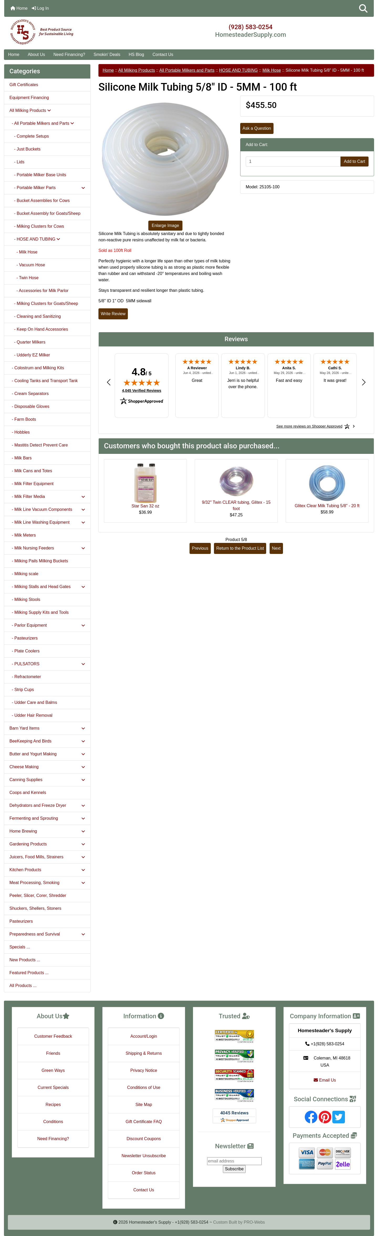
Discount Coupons (144, 1138)
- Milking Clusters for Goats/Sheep (43, 303)
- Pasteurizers (23, 638)
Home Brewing (47, 831)
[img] (141, 382)
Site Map (143, 1104)
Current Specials (53, 1087)
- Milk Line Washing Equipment (47, 522)
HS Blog (136, 54)
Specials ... (19, 947)
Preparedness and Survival (47, 934)
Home (19, 8)
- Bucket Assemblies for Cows (39, 200)
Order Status (144, 1173)
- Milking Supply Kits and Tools (39, 612)
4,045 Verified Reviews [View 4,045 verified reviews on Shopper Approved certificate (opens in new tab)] (141, 390)
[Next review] (364, 382)
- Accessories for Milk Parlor (39, 290)
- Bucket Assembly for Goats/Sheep (44, 213)
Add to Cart (354, 161)
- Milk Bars (20, 458)
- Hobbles (19, 432)
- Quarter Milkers (27, 342)
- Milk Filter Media (47, 496)
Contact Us (163, 54)
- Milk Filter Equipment (31, 483)
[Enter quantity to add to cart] (293, 162)
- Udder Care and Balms (33, 702)
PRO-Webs (254, 1222)
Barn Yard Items (47, 728)
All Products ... (22, 985)
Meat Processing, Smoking (47, 882)
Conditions (53, 1121)
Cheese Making (47, 767)
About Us (36, 54)
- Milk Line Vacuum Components (47, 509)
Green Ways (53, 1070)
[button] (363, 8)
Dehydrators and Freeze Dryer (47, 805)
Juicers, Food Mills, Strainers (47, 857)
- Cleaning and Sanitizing (35, 316)
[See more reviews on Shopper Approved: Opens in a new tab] (309, 426)
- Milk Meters (22, 535)
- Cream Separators (29, 393)
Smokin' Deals (106, 54)
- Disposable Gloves (29, 406)
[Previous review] (108, 382)
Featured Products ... (29, 972)
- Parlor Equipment (47, 625)
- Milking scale (23, 574)
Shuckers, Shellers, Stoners (35, 908)
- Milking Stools (24, 599)
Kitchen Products (47, 870)
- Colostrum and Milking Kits (36, 368)
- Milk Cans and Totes (30, 471)
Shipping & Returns (144, 1053)
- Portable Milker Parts (47, 187)
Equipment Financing (29, 97)
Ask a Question (257, 128)
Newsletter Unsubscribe (144, 1156)
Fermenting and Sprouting (47, 818)
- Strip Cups (21, 689)
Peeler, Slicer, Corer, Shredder (37, 895)
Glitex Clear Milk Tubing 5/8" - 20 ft (327, 505)
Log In (40, 8)
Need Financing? (69, 54)
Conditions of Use (143, 1087)
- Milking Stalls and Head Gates (47, 586)
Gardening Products (47, 844)
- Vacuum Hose (27, 265)
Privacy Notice (143, 1070)
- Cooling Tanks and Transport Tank (43, 380)
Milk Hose (271, 70)
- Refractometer (25, 676)
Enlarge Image (165, 225)
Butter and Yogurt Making (47, 754)
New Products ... (24, 960)
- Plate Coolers (24, 651)
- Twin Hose (24, 278)
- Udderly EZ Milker (29, 355)
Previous (200, 548)
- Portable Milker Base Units (37, 175)
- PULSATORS (47, 664)
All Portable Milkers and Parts (186, 70)
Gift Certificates (23, 84)
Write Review (113, 313)
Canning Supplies (47, 779)
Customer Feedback (53, 1036)
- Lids (16, 162)
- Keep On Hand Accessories (38, 329)
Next (276, 548)
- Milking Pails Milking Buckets (38, 561)
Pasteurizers (21, 921)
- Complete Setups (29, 136)
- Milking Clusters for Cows (36, 226)
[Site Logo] (65, 32)
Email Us (325, 1080)
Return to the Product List (240, 548)
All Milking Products (136, 70)
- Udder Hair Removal (30, 715)
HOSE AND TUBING (238, 70)
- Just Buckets (24, 149)
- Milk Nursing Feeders (47, 548)
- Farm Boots (22, 419)
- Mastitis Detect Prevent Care (38, 445)
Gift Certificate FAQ (144, 1121)
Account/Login (143, 1036)
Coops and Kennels (27, 792)
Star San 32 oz (145, 506)
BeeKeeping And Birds (47, 741)
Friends (53, 1053)
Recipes (53, 1104)
